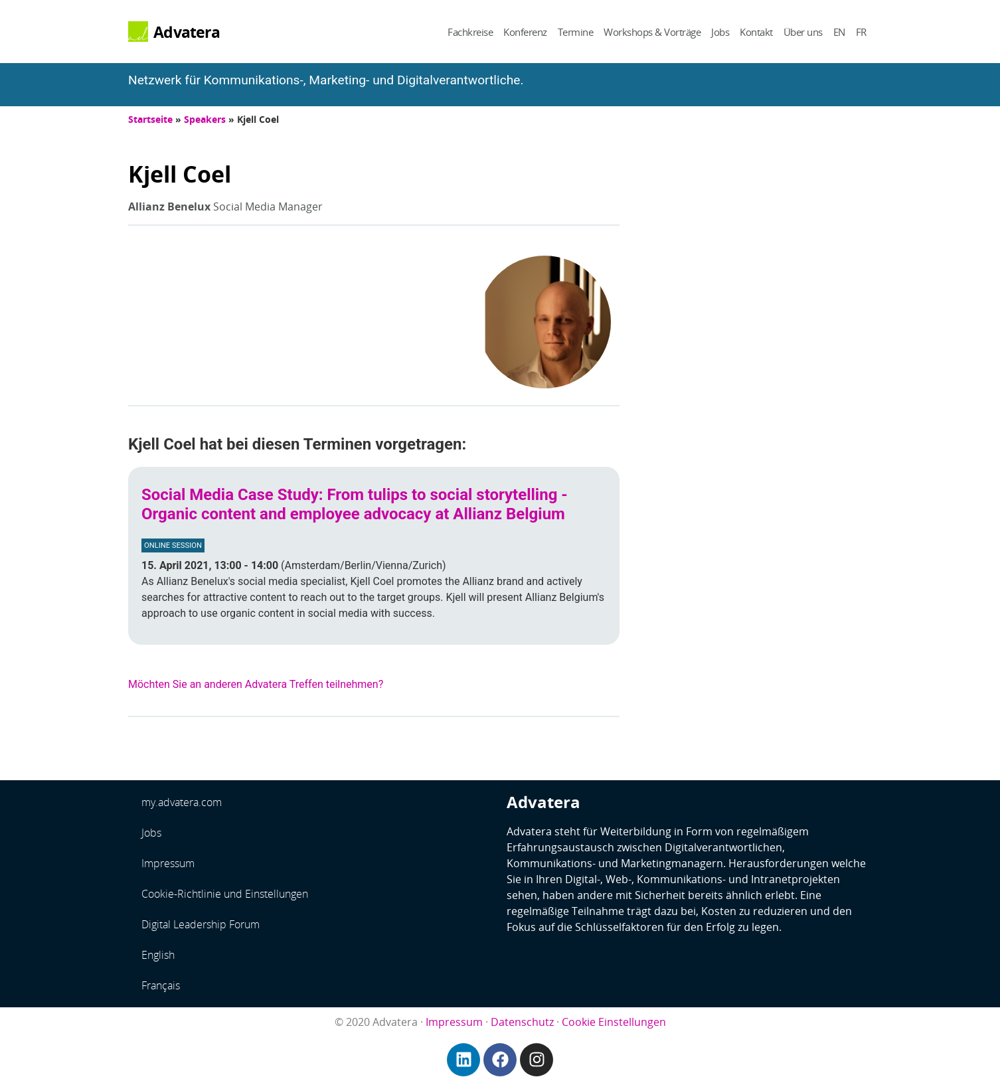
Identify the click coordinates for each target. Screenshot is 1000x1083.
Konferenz (525, 32)
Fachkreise (470, 32)
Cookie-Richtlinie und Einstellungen (224, 893)
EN (839, 32)
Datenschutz (522, 1022)
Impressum (168, 863)
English (158, 955)
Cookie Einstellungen (614, 1022)
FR (861, 32)
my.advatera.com (181, 802)
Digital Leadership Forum (200, 924)
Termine (576, 32)
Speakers (205, 119)
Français (160, 985)
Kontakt (756, 32)
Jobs (720, 32)
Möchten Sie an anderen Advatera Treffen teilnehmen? (255, 684)
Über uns (803, 32)
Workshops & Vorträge (652, 32)
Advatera (186, 32)
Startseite (150, 119)
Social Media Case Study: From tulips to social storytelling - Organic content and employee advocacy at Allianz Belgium (354, 504)
